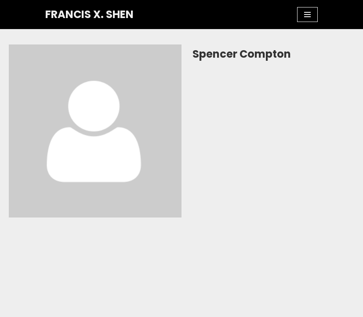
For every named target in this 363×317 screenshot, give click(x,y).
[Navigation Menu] (307, 14)
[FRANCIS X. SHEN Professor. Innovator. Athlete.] (89, 14)
